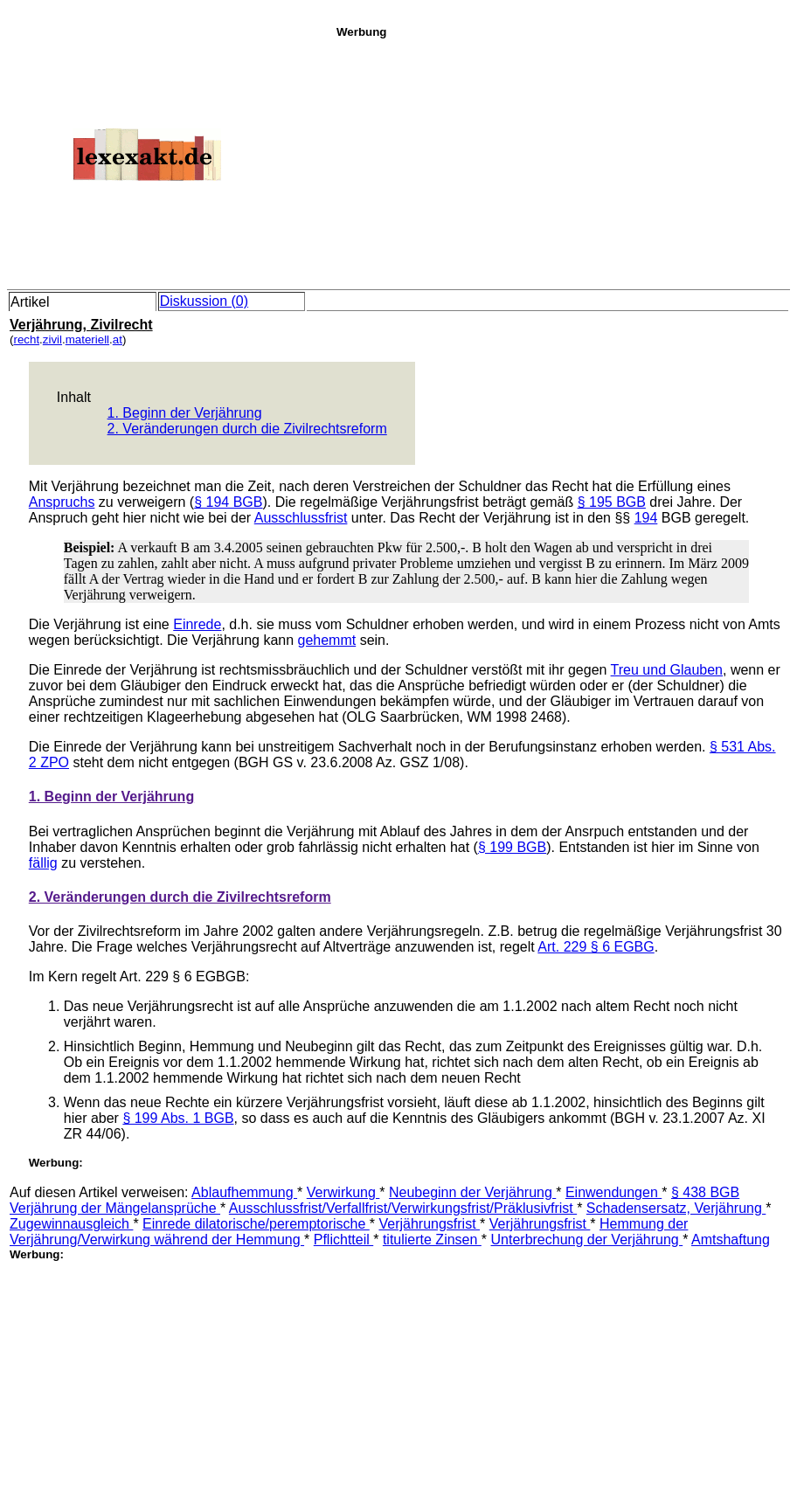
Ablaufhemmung (244, 1192)
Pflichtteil (343, 1239)
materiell (87, 339)
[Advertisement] (561, 160)
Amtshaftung (730, 1239)
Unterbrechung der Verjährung (587, 1239)
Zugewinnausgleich (71, 1223)
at (117, 339)
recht (26, 339)
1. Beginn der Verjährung (184, 412)
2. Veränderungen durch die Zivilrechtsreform (247, 428)
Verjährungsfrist (429, 1223)
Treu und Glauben (667, 669)
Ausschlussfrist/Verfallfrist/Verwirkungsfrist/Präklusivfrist (403, 1208)
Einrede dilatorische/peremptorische (256, 1223)
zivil (52, 339)
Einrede (197, 624)
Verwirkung (343, 1192)
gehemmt (327, 640)
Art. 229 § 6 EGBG (595, 946)
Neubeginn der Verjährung (472, 1192)
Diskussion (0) (204, 301)
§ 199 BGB (512, 847)
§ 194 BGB (228, 502)
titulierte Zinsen (432, 1239)
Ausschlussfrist (301, 517)
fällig (43, 862)
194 (646, 517)
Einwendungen (613, 1192)
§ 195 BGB (612, 502)
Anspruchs (62, 502)
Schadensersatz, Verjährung (676, 1208)
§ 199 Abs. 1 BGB (177, 1118)
